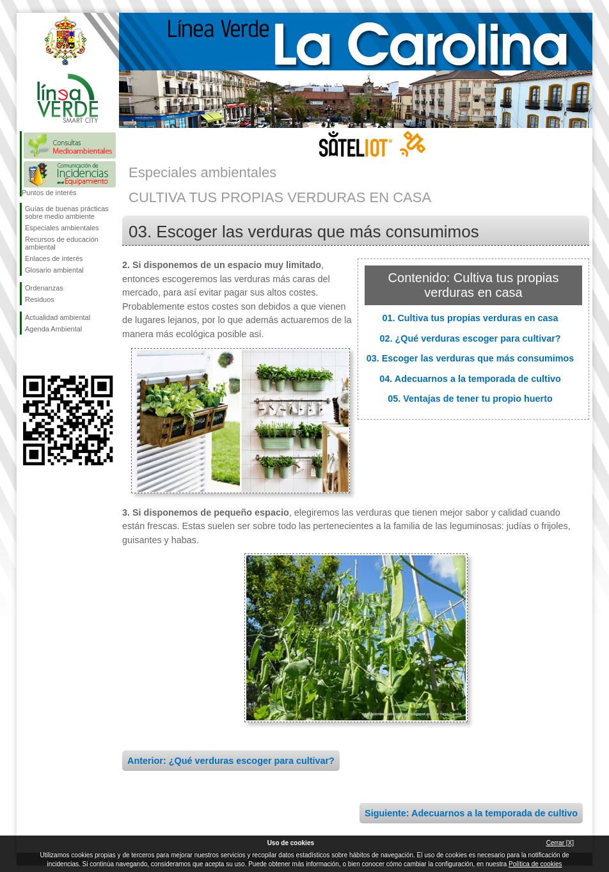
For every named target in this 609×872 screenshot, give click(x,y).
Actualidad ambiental (57, 317)
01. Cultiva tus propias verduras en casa (470, 318)
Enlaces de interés (54, 258)
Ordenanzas (44, 288)
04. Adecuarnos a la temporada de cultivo (469, 379)
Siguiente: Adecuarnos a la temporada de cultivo (471, 813)
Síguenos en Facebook (27, 355)
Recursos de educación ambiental (62, 243)
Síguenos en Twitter (48, 355)
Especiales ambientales (62, 228)
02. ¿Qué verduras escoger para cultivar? (469, 338)
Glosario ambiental (54, 270)
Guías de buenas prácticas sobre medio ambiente (67, 212)
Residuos (39, 299)
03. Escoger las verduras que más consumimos (470, 358)
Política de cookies (535, 864)
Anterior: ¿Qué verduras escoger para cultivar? (231, 761)
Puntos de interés (49, 192)
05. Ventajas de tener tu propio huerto (470, 398)
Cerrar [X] (560, 842)
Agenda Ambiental (53, 329)
